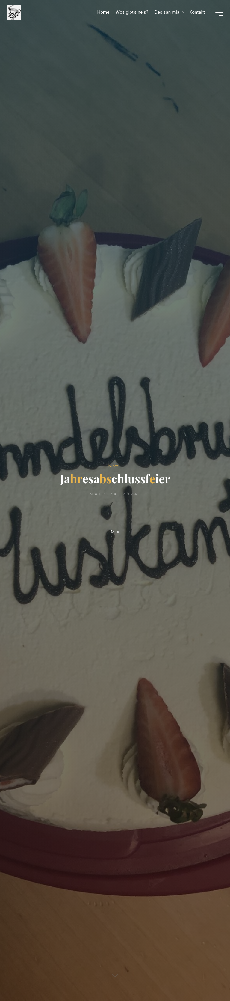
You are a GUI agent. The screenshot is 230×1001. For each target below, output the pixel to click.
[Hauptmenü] (215, 14)
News (114, 466)
